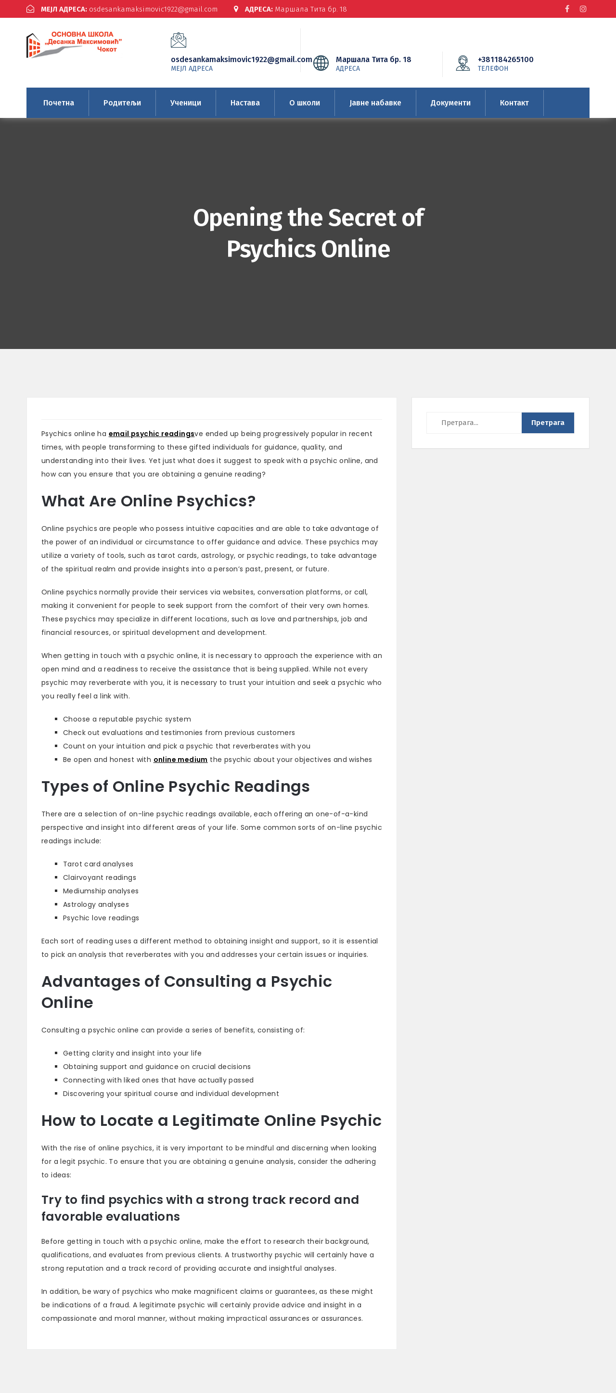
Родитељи (122, 102)
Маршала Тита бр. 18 (290, 9)
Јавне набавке (375, 102)
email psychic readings (152, 434)
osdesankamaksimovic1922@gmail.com (122, 9)
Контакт (514, 102)
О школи (304, 102)
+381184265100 (520, 63)
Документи (451, 102)
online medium (181, 759)
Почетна (58, 102)
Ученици (185, 102)
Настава (245, 102)
